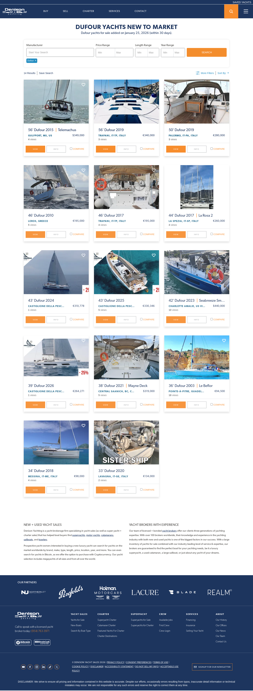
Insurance (190, 626)
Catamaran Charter (107, 626)
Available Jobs (166, 620)
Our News (221, 631)
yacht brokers (169, 531)
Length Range (143, 45)
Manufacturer (34, 45)
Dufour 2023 (197, 303)
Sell (65, 11)
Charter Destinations (107, 636)
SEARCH (207, 52)
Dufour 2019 (111, 130)
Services (114, 11)
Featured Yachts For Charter (111, 631)
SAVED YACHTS (242, 2)
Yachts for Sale (78, 620)
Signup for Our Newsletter (214, 667)
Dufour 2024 (41, 303)
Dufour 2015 (52, 130)
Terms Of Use (160, 663)
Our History (221, 620)
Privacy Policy (115, 663)
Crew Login (164, 631)
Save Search (46, 73)
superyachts (78, 535)
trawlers (43, 539)
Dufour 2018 (40, 474)
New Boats (76, 626)
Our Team (220, 636)
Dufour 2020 (111, 474)
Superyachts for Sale (141, 620)
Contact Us (221, 641)
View (35, 149)
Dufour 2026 (41, 389)
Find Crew (164, 626)
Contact (141, 11)
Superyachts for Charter (142, 626)
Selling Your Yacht (194, 631)
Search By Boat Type (81, 631)
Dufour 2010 (40, 218)
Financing (191, 620)
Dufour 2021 (122, 389)
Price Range (103, 45)
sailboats (28, 539)
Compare (77, 148)
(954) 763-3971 (40, 631)
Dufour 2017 (111, 218)
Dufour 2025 (111, 303)
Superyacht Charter (107, 620)
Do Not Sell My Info (147, 667)
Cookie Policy (80, 667)
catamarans (107, 535)
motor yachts (93, 535)
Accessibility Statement (119, 667)
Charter (88, 11)
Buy (45, 11)
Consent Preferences (138, 663)
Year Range (167, 45)
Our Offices (221, 626)
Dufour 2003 (191, 389)
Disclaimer (96, 667)
